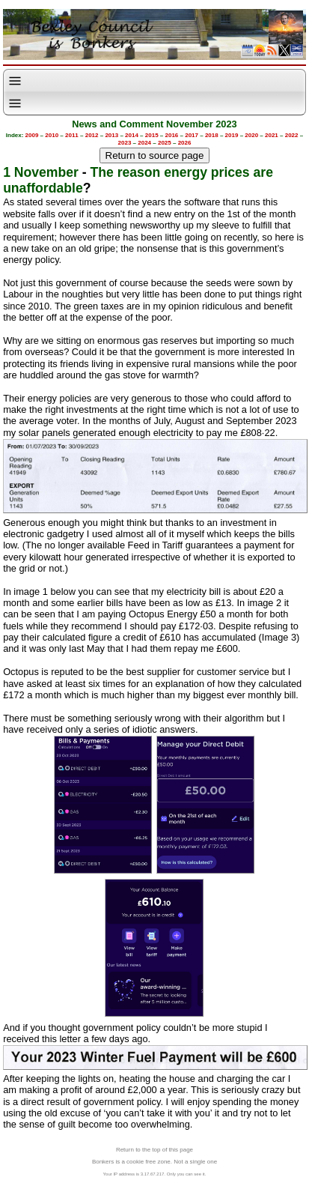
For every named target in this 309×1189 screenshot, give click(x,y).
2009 (32, 135)
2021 (271, 135)
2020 (251, 135)
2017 (191, 135)
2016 (172, 135)
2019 (232, 135)
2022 (292, 135)
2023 (125, 142)
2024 (144, 142)
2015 (152, 135)
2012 (92, 135)
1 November (41, 172)
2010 (51, 135)
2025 (164, 142)
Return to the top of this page (154, 1149)
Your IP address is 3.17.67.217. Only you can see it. (154, 1174)
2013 (111, 135)
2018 (211, 135)
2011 (72, 135)
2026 (185, 142)
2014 (131, 135)
